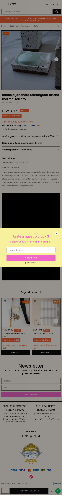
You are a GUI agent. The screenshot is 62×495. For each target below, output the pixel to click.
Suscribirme (31, 257)
